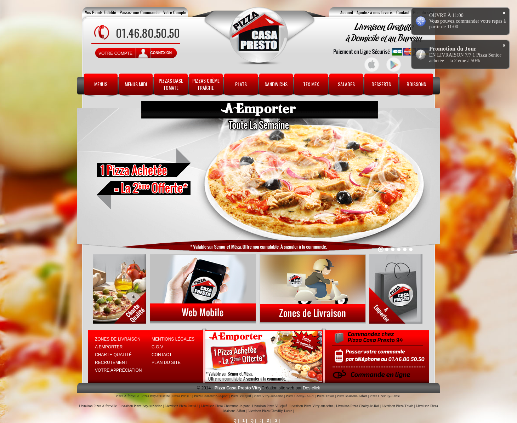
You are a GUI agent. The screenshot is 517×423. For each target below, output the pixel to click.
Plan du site (166, 362)
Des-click (311, 388)
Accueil (346, 12)
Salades (346, 84)
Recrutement (111, 362)
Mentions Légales (173, 339)
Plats (241, 84)
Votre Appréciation (118, 370)
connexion (161, 53)
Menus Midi (136, 84)
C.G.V (157, 346)
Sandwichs (276, 84)
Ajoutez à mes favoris (375, 12)
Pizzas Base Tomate (171, 84)
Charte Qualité (113, 354)
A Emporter (109, 346)
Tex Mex (311, 84)
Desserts (381, 84)
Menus (100, 84)
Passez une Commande (140, 12)
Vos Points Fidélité (100, 12)
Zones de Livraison (118, 339)
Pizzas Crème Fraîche (206, 84)
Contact (402, 12)
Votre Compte (174, 12)
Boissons (416, 84)
